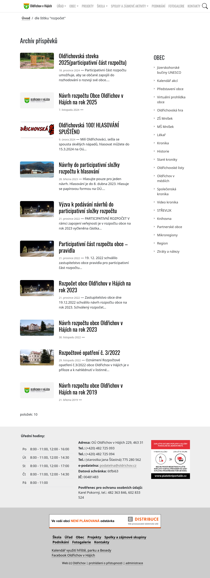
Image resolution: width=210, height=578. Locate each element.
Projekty (88, 6)
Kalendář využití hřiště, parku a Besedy (81, 550)
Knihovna (164, 218)
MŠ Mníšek (165, 126)
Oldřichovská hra (170, 110)
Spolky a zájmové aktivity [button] (128, 6)
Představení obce (170, 89)
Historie (163, 151)
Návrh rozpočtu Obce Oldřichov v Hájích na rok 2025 (91, 99)
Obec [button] (72, 6)
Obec (80, 537)
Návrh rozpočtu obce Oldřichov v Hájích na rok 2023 (91, 326)
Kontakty (194, 6)
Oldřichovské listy (170, 167)
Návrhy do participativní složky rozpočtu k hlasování (89, 168)
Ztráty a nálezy (168, 251)
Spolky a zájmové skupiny (125, 537)
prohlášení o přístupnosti (105, 563)
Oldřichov (79, 563)
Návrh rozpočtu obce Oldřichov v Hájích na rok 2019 (91, 389)
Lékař (161, 135)
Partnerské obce (169, 227)
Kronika (163, 143)
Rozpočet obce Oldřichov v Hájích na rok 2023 (95, 287)
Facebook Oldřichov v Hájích (73, 555)
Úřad (68, 537)
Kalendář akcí (167, 80)
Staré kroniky (167, 159)
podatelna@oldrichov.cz (118, 465)
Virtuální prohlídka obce (171, 99)
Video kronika (167, 202)
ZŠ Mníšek (164, 118)
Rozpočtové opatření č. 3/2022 (89, 352)
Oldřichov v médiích (165, 178)
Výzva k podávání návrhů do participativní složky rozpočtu (88, 208)
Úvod (26, 18)
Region (162, 243)
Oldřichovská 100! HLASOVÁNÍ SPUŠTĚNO (89, 128)
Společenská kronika (166, 191)
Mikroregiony (167, 235)
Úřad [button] (60, 6)
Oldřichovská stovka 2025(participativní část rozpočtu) (92, 59)
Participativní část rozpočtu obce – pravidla (93, 247)
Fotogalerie (176, 6)
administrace (134, 563)
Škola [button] (101, 6)
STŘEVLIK (164, 210)
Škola (57, 537)
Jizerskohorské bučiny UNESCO (169, 70)
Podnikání (158, 6)
